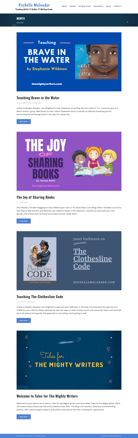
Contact (117, 6)
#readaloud (23, 202)
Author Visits (84, 6)
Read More (24, 121)
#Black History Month (27, 301)
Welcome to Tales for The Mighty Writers (52, 396)
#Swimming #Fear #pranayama (29, 103)
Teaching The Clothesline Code (44, 296)
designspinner (115, 436)
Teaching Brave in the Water (41, 98)
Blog (108, 6)
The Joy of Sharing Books (40, 197)
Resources (99, 6)
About (64, 6)
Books (73, 6)
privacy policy (40, 436)
